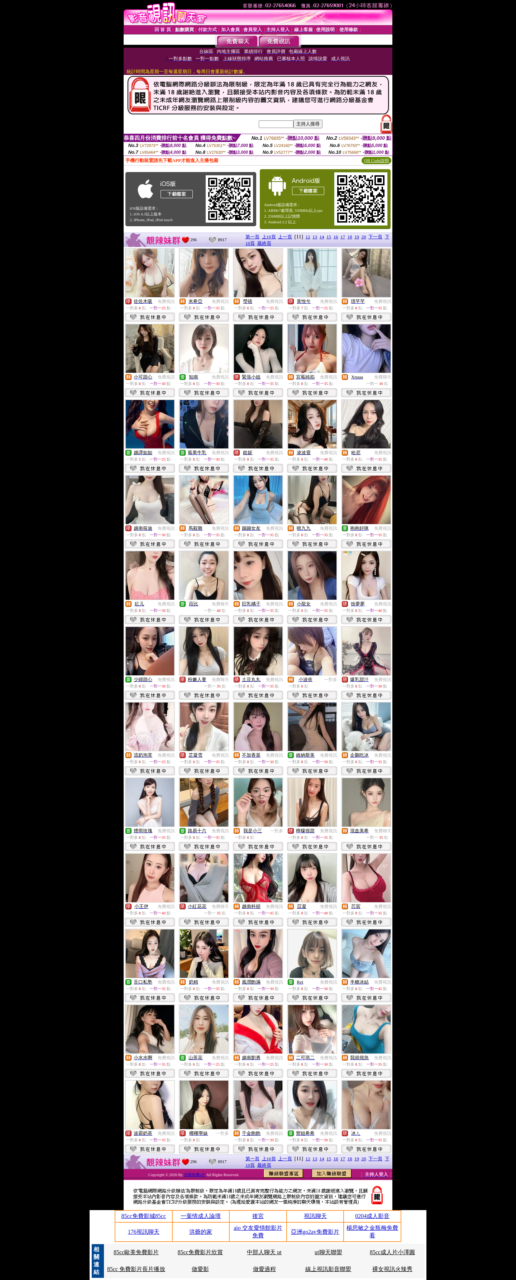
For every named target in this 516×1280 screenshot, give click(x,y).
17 (342, 236)
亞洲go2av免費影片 (315, 1232)
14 (322, 236)
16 (336, 236)
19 (356, 236)
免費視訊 (166, 301)
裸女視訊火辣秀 (392, 1269)
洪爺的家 (200, 1232)
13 (314, 236)
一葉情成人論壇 (201, 1216)
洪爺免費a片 (195, 1174)
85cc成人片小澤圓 (392, 1252)
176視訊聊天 (143, 1232)
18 (350, 236)
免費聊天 (382, 377)
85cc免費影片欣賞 (200, 1252)
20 (364, 236)
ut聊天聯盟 (328, 1252)
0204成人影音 (372, 1216)
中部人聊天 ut (264, 1252)
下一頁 (375, 236)
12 (308, 236)
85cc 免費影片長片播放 (136, 1269)
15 (328, 236)
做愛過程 (264, 1269)
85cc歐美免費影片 (136, 1252)
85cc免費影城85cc (143, 1216)
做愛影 (200, 1269)
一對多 (330, 679)
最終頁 (264, 243)
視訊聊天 (315, 1216)
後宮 (258, 1216)
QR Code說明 (376, 160)
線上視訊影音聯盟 (328, 1269)
